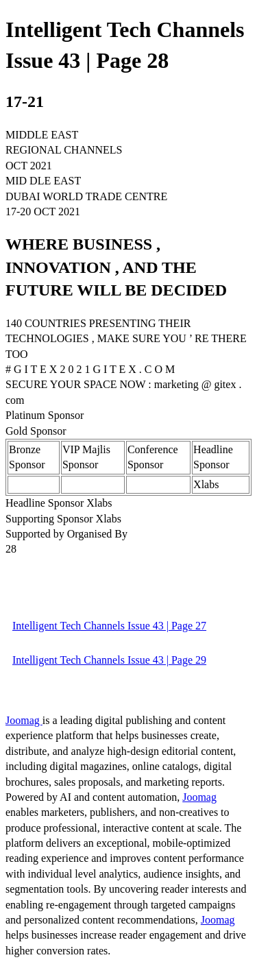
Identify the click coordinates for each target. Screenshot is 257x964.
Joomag (23, 720)
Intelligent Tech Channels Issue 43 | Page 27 (109, 625)
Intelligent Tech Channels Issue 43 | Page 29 (109, 660)
